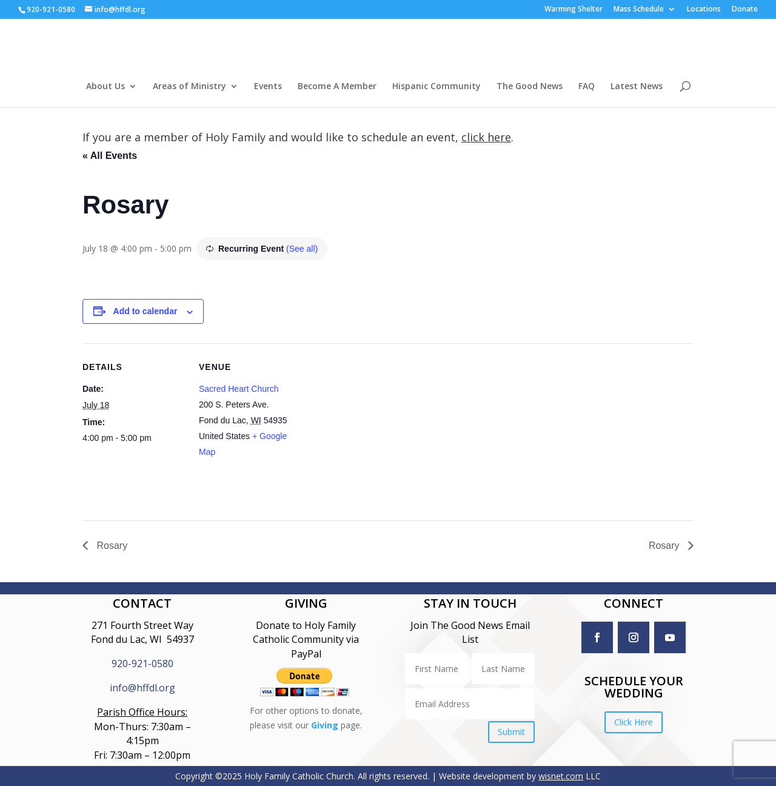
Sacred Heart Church (239, 389)
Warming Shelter (573, 9)
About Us (105, 87)
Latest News (636, 87)
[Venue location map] (379, 427)
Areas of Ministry (189, 87)
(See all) (302, 249)
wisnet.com (560, 776)
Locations (704, 9)
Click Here (633, 722)
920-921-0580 (142, 663)
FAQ (586, 87)
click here (486, 137)
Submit (511, 731)
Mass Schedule (639, 9)
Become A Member (337, 87)
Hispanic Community (436, 87)
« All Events (109, 155)
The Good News (530, 87)
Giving (324, 725)
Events (268, 87)
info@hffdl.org (142, 687)
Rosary (110, 545)
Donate (745, 9)
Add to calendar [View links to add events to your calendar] (145, 311)
